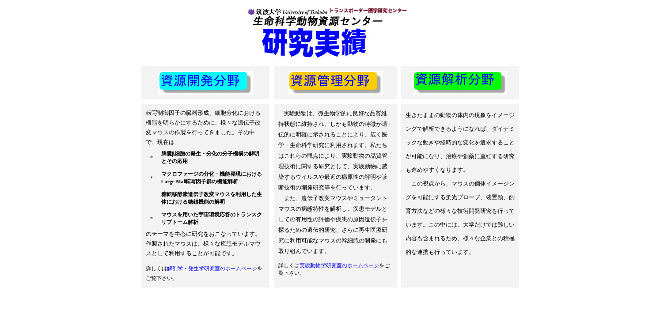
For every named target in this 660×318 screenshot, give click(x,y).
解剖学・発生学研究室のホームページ (212, 268)
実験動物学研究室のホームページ (339, 265)
